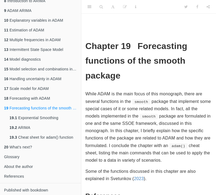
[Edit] (125, 7)
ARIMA (19, 127)
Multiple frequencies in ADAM (32, 40)
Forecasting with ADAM (27, 98)
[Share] (208, 7)
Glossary (12, 157)
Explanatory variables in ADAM (33, 20)
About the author (18, 166)
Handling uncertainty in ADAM (33, 79)
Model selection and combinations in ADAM (42, 69)
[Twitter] (186, 7)
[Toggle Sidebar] (89, 7)
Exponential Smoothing (33, 118)
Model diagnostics (22, 59)
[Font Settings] (113, 7)
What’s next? (18, 147)
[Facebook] (197, 7)
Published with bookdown (26, 190)
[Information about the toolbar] (135, 7)
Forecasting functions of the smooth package (42, 108)
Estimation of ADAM (24, 30)
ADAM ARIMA (17, 10)
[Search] (101, 7)
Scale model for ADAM (26, 88)
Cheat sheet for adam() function (41, 137)
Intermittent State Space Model (33, 49)
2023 (139, 178)
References (14, 176)
